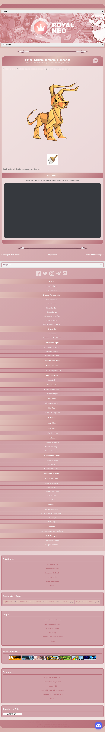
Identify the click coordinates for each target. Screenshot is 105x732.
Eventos (51, 601)
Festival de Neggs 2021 (52, 682)
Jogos (78, 601)
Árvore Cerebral (52, 300)
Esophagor (52, 304)
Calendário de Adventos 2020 (52, 690)
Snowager (51, 464)
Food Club (53, 577)
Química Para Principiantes (52, 637)
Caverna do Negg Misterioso (51, 513)
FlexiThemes (46, 726)
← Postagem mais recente (10, 255)
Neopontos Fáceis (52, 569)
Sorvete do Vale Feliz (51, 468)
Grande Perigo (51, 312)
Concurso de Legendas (52, 413)
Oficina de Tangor (51, 447)
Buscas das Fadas (52, 488)
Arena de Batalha (52, 351)
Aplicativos (8, 601)
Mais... (52, 585)
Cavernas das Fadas (52, 492)
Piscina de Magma (51, 451)
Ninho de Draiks (52, 433)
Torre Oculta (51, 500)
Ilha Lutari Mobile (51, 403)
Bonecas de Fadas (51, 483)
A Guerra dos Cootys (51, 347)
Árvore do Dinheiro (52, 356)
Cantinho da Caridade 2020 (52, 694)
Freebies (65, 601)
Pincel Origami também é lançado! (47, 59)
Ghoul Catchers (51, 308)
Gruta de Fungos (52, 394)
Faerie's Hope (51, 496)
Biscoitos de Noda (51, 509)
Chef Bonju (52, 517)
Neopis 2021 (52, 686)
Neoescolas (52, 334)
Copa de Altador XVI (52, 677)
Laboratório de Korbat (52, 316)
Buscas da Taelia (52, 460)
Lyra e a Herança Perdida (52, 370)
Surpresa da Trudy (52, 573)
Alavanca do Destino (51, 541)
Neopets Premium (51, 545)
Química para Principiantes (51, 324)
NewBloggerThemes (63, 726)
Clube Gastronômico (51, 390)
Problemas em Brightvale (52, 338)
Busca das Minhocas (51, 443)
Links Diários (52, 564)
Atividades (23, 601)
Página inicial (53, 255)
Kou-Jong (51, 522)
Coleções (38, 601)
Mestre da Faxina (52, 290)
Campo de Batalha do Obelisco (52, 531)
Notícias (90, 601)
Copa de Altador (51, 286)
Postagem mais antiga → (94, 255)
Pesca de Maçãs (51, 320)
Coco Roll (51, 380)
